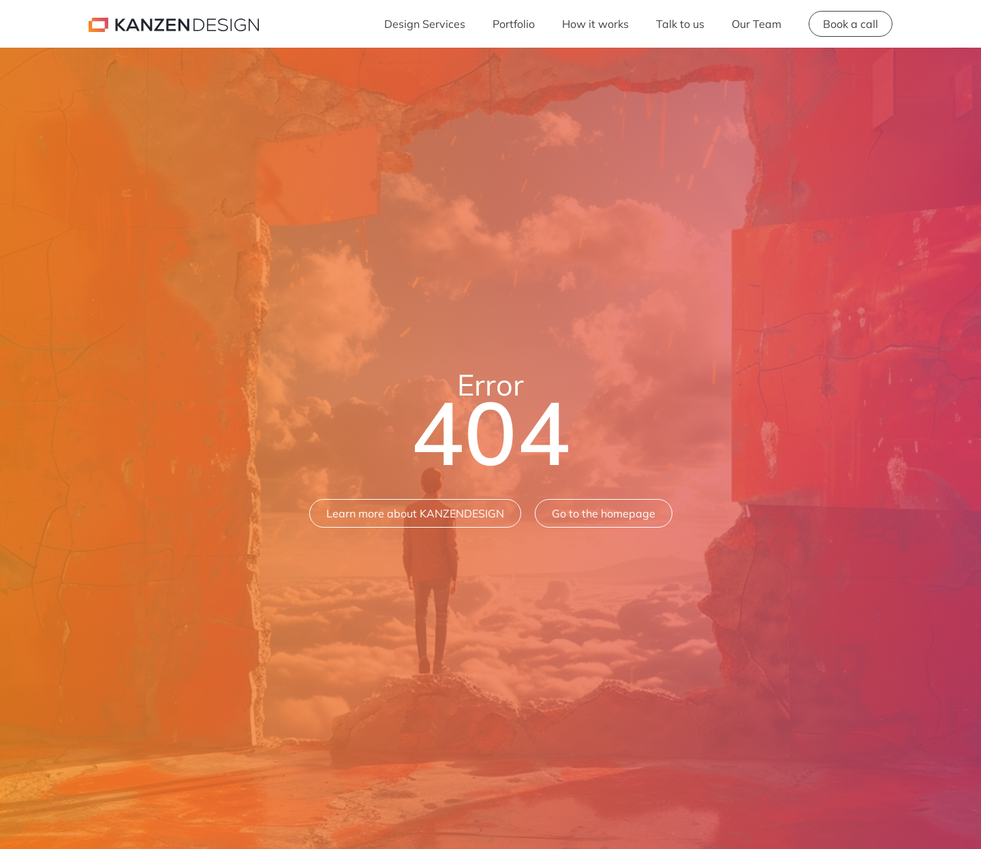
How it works (595, 24)
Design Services (424, 24)
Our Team (756, 24)
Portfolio (514, 24)
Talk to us (680, 24)
